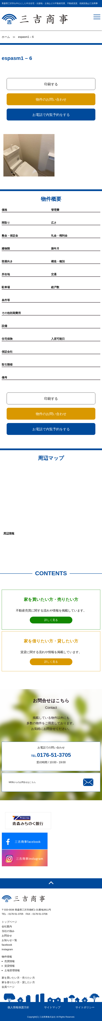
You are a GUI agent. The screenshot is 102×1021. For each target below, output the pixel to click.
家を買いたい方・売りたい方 (18, 977)
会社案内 (7, 926)
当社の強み (8, 931)
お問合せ (7, 935)
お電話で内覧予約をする (51, 115)
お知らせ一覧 (9, 940)
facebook (7, 944)
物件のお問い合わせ (51, 99)
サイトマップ (52, 1007)
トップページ (9, 921)
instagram (7, 949)
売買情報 (9, 961)
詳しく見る (51, 620)
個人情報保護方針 (18, 1007)
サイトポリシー (85, 1007)
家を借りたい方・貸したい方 (18, 982)
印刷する (51, 84)
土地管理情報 (12, 970)
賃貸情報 (9, 965)
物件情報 (7, 956)
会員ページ (8, 986)
